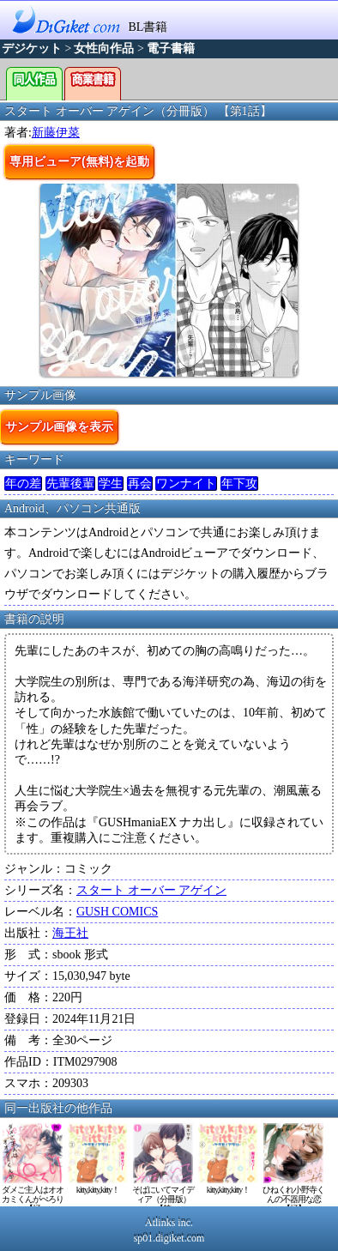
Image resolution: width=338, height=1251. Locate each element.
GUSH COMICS (117, 911)
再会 (140, 483)
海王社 (70, 933)
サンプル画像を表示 (59, 426)
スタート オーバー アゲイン (151, 890)
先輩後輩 (70, 483)
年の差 (23, 483)
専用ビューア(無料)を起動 (79, 161)
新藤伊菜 (56, 132)
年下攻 (239, 483)
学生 (111, 483)
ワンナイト (186, 483)
